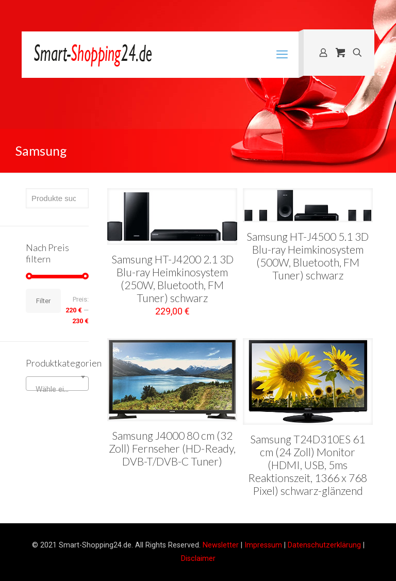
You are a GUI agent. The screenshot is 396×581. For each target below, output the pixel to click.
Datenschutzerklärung (324, 545)
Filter (43, 301)
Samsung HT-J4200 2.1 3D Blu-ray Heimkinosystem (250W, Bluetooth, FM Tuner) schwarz (172, 278)
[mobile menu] (282, 54)
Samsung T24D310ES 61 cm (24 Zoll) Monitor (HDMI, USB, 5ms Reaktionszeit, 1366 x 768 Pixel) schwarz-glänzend (307, 465)
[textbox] (57, 389)
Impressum (263, 545)
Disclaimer (198, 558)
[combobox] (57, 383)
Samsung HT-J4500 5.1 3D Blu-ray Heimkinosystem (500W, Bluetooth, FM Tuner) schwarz (307, 255)
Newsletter (221, 545)
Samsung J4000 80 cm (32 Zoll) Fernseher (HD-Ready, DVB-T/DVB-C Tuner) (172, 448)
